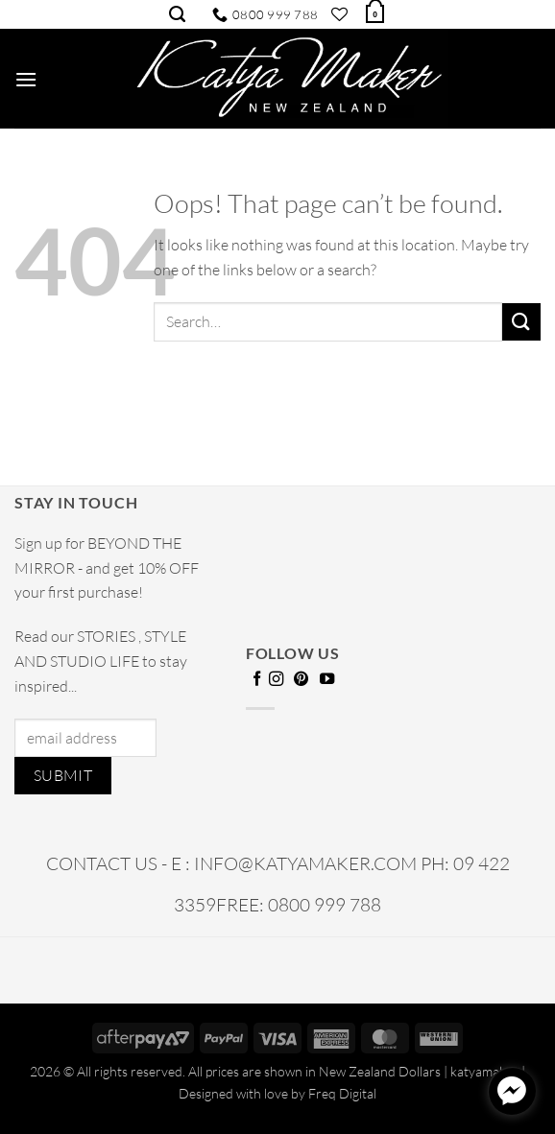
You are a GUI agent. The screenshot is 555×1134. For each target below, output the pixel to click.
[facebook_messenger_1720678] (512, 1091)
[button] (373, 12)
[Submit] (521, 322)
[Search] (177, 14)
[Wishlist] (339, 14)
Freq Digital (342, 1093)
